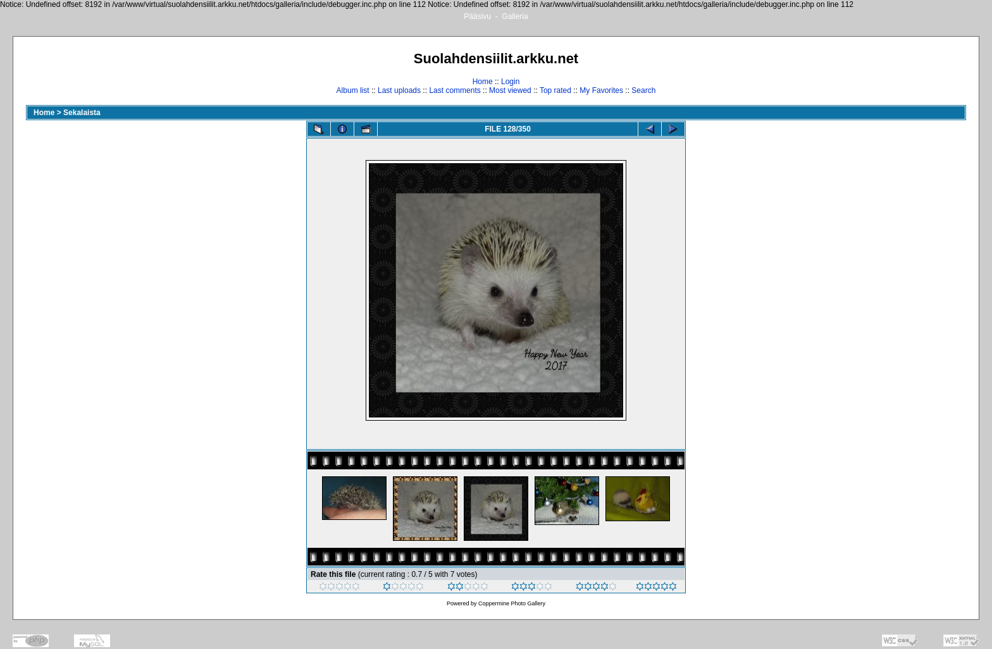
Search (643, 90)
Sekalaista (82, 112)
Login (510, 81)
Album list (353, 90)
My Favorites (601, 90)
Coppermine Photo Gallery (511, 603)
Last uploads (399, 90)
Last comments (454, 90)
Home (483, 81)
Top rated (555, 90)
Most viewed (510, 90)
